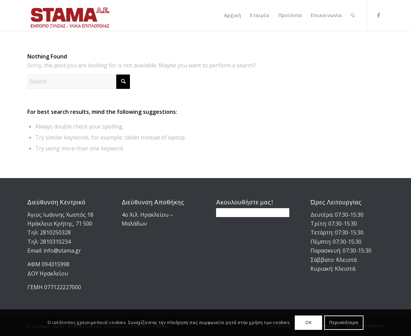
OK (308, 322)
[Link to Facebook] (378, 15)
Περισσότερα (343, 322)
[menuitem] (233, 15)
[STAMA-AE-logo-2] (70, 15)
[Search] (352, 15)
